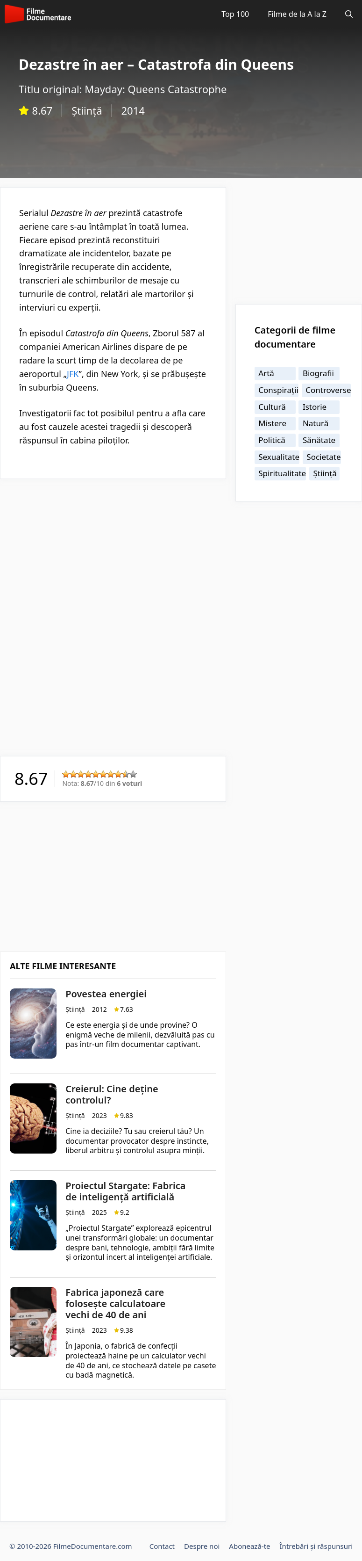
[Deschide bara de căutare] (349, 14)
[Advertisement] (113, 553)
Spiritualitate (282, 473)
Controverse (328, 390)
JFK (72, 373)
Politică (271, 440)
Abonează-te (249, 1546)
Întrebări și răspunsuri (316, 1546)
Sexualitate (278, 456)
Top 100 (235, 14)
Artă (266, 373)
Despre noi (202, 1546)
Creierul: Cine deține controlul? (111, 1094)
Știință (86, 110)
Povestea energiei (106, 993)
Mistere (272, 423)
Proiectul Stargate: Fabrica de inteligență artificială (125, 1191)
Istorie (315, 406)
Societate (323, 456)
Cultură (272, 406)
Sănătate (319, 440)
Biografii (318, 373)
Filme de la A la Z (297, 14)
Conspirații (278, 390)
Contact (162, 1546)
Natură (315, 423)
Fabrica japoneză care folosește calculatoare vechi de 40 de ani (115, 1303)
